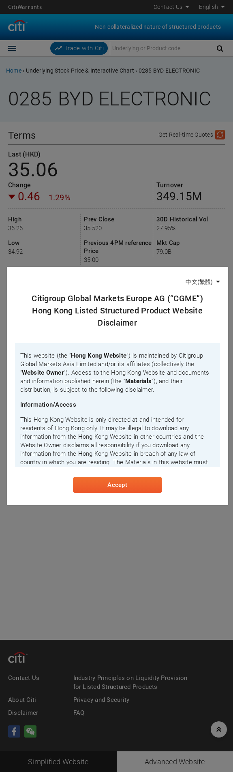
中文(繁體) (199, 282)
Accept (117, 485)
